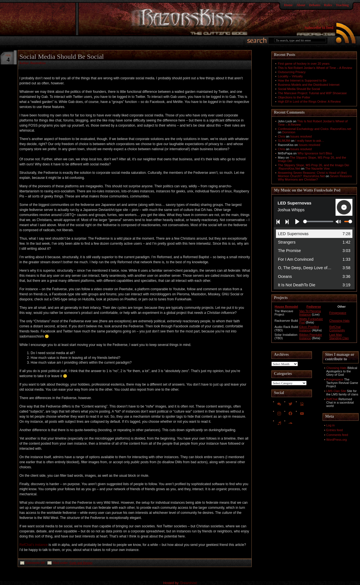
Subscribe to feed (318, 28)
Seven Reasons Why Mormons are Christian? (315, 177)
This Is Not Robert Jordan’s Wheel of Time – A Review (315, 67)
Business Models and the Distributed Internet (308, 84)
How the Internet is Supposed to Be (302, 80)
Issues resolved (301, 136)
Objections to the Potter (294, 97)
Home (288, 5)
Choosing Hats (339, 320)
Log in (330, 425)
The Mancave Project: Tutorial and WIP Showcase (312, 93)
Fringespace (337, 312)
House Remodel (286, 306)
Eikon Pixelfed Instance (309, 328)
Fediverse (314, 306)
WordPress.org (336, 439)
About (300, 5)
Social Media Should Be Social (61, 56)
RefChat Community (337, 328)
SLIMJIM (284, 140)
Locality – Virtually (290, 76)
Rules (328, 5)
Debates (314, 5)
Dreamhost (188, 583)
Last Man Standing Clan (339, 336)
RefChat (332, 399)
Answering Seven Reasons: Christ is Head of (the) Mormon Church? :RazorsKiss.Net (312, 174)
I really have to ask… (309, 140)
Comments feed (337, 434)
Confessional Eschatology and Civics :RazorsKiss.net (314, 128)
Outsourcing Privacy (291, 72)
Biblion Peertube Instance (310, 336)
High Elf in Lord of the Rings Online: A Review (309, 101)
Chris (281, 136)
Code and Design (81, 562)
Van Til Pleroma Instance (310, 312)
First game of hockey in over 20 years (303, 63)
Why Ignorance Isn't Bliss (315, 153)
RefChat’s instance (33, 545)
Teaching (342, 5)
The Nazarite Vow (317, 168)
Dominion (288, 132)
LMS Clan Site (336, 391)
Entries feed (334, 430)
